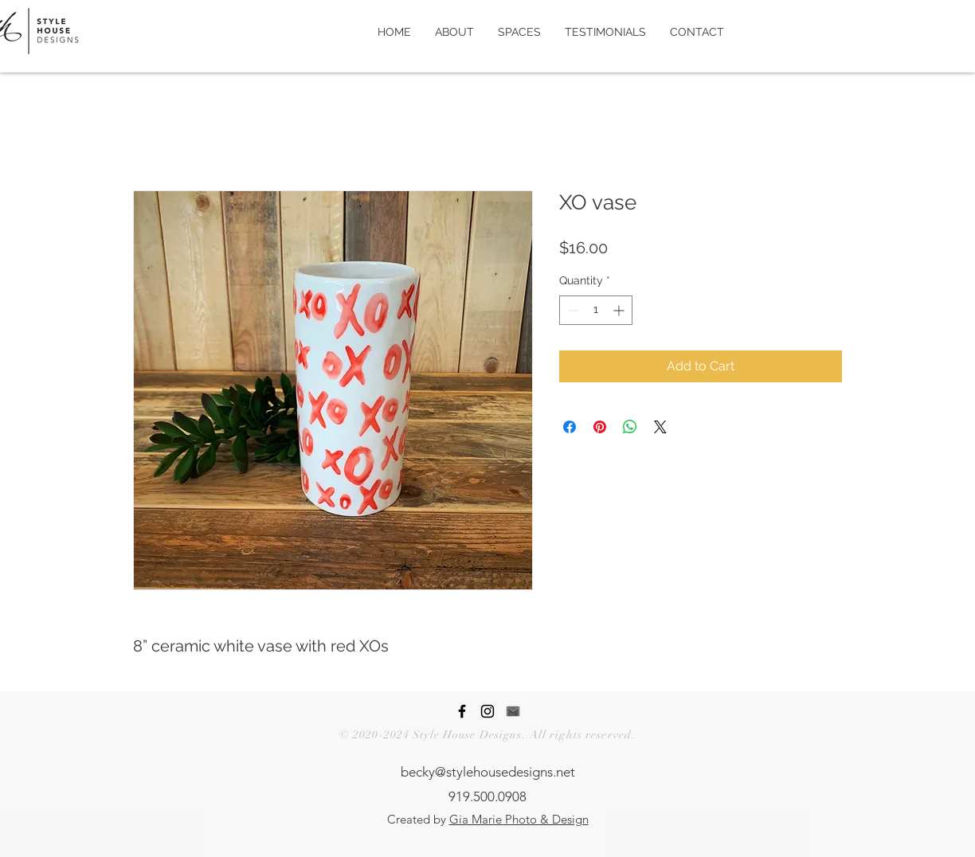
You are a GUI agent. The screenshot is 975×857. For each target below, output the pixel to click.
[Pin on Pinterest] (599, 426)
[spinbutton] (595, 310)
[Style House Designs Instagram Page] (487, 711)
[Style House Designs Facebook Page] (462, 711)
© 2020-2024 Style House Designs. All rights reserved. (487, 735)
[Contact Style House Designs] (513, 711)
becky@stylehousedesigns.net (488, 772)
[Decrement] (571, 310)
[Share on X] (660, 426)
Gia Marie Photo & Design (519, 819)
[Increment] (620, 310)
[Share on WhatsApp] (630, 426)
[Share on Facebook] (569, 426)
